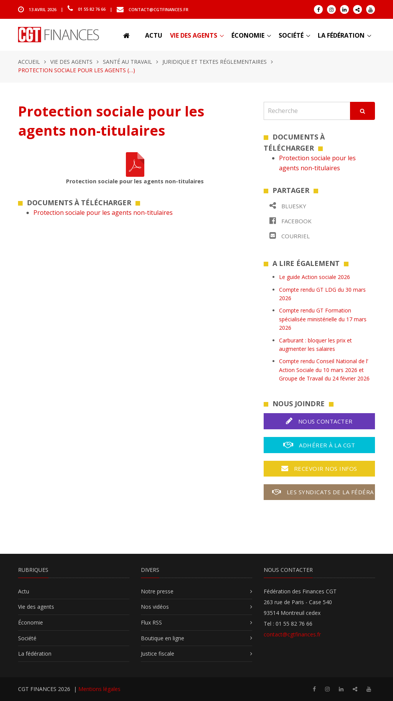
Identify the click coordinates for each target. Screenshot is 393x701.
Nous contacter (319, 421)
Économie (247, 35)
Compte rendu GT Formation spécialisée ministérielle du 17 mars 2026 (323, 319)
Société (291, 35)
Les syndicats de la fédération (323, 492)
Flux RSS (151, 622)
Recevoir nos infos (319, 468)
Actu (153, 35)
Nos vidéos (155, 606)
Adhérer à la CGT (319, 445)
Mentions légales (99, 689)
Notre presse (157, 591)
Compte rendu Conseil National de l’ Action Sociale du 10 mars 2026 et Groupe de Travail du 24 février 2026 (324, 369)
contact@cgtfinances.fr (158, 9)
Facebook (290, 221)
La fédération (341, 35)
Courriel (289, 236)
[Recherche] (307, 111)
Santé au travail (127, 61)
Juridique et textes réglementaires (214, 61)
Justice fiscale (157, 653)
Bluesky (287, 206)
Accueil (29, 61)
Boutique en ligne (162, 638)
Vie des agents (193, 35)
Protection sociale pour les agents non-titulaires (103, 212)
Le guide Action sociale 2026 (314, 277)
